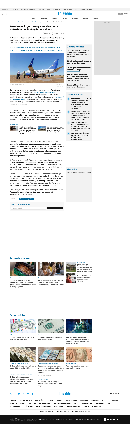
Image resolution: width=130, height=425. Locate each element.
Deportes (32, 403)
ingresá (126, 13)
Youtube (28, 394)
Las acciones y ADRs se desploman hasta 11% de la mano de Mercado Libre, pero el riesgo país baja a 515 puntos (80, 115)
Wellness (114, 400)
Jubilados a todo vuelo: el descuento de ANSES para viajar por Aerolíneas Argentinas (37, 50)
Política (64, 18)
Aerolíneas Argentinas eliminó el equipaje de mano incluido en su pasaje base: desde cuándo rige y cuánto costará (27, 130)
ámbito (12, 22)
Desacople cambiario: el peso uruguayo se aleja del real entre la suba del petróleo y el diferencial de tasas (51, 369)
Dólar (33, 18)
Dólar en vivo (15, 9)
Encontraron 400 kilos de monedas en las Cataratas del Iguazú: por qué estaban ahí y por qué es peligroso (23, 283)
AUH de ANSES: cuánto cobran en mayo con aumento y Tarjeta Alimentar (84, 278)
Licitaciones (96, 406)
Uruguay (95, 18)
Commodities (81, 172)
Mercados (84, 400)
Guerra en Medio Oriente (86, 9)
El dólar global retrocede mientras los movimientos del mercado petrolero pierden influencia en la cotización (21, 380)
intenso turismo (48, 92)
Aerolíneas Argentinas (38, 22)
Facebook (14, 394)
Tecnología (99, 403)
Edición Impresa (45, 403)
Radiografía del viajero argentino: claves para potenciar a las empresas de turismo (36, 47)
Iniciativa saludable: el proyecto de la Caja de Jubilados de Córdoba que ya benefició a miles (51, 282)
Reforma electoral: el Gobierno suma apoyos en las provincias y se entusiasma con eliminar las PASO (80, 126)
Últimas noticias (26, 400)
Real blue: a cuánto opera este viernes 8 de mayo (77, 367)
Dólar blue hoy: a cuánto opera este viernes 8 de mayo (79, 62)
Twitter (11, 394)
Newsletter (126, 18)
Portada (13, 400)
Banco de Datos (71, 400)
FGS (76, 9)
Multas (86, 406)
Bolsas (75, 172)
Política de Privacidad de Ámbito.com (37, 406)
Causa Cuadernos (68, 9)
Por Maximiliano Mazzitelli (44, 375)
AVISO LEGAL (58, 406)
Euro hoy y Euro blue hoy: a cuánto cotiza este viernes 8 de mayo (50, 383)
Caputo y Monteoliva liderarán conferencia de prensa (79, 86)
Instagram (19, 394)
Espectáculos (87, 403)
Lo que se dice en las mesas (28, 9)
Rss (109, 403)
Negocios (75, 18)
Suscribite (55, 208)
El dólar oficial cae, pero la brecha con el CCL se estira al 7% (23, 367)
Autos (76, 403)
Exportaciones (56, 9)
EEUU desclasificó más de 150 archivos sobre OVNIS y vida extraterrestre (80, 136)
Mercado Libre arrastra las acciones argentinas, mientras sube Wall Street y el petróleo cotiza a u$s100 (78, 77)
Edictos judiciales (73, 406)
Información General (23, 22)
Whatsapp (32, 394)
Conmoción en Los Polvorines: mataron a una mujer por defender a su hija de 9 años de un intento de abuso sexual (84, 267)
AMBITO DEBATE (81, 412)
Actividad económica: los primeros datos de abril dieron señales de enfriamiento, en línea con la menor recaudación (81, 103)
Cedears (89, 172)
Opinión (85, 18)
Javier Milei (41, 9)
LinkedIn (23, 394)
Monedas (69, 172)
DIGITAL (46, 412)
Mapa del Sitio (15, 406)
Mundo (22, 403)
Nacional (13, 403)
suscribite (120, 13)
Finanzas (54, 18)
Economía (43, 18)
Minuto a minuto (71, 335)
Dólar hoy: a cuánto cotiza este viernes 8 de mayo (79, 69)
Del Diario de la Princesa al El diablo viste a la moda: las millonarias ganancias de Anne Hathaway (79, 53)
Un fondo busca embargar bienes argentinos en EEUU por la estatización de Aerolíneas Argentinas (55, 129)
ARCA (48, 9)
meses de (38, 92)
